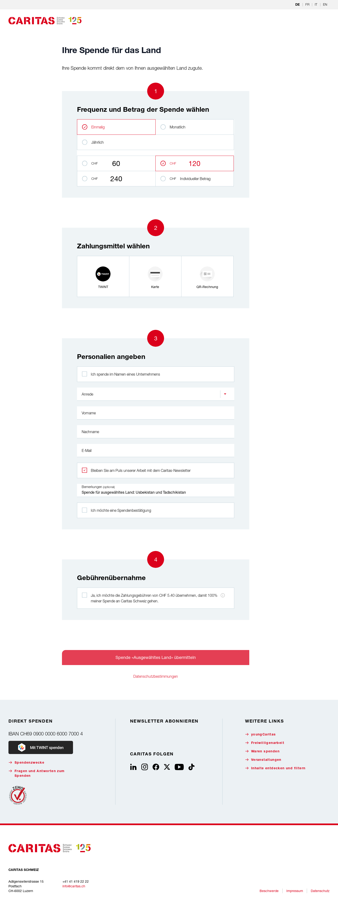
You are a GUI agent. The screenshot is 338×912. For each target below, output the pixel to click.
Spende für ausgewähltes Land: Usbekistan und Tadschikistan (156, 490)
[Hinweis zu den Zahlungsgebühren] (223, 595)
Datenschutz (320, 891)
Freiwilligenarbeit (264, 743)
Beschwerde (269, 891)
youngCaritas (260, 734)
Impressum (294, 891)
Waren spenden (262, 751)
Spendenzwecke (26, 763)
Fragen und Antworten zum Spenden (36, 773)
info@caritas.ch (73, 886)
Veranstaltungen (263, 760)
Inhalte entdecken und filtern (275, 768)
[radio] (103, 276)
